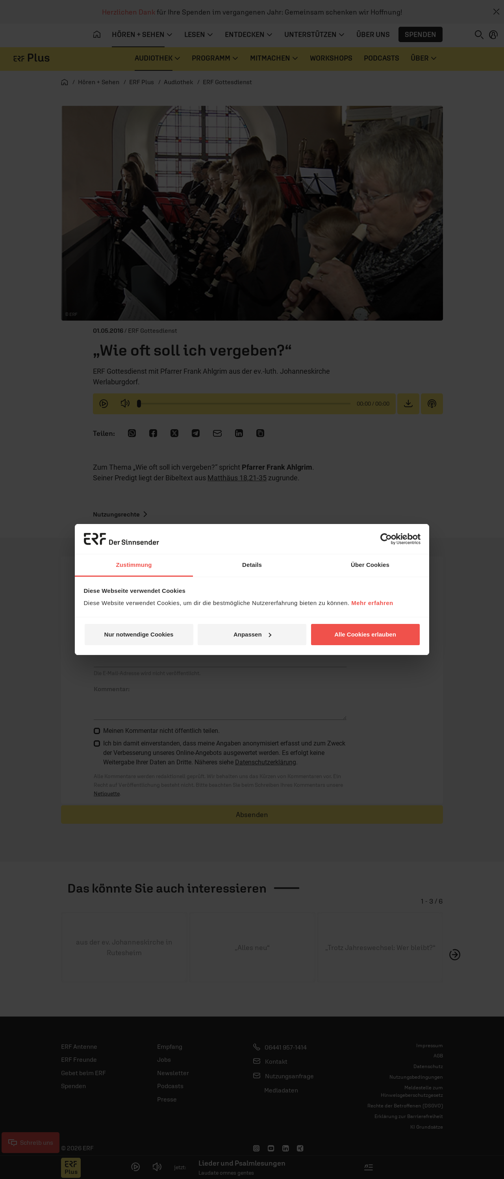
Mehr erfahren (372, 603)
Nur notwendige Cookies (139, 634)
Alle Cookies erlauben (365, 634)
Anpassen (252, 634)
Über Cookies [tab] (370, 564)
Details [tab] (252, 564)
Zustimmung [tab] (134, 564)
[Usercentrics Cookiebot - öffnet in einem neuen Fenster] (386, 539)
